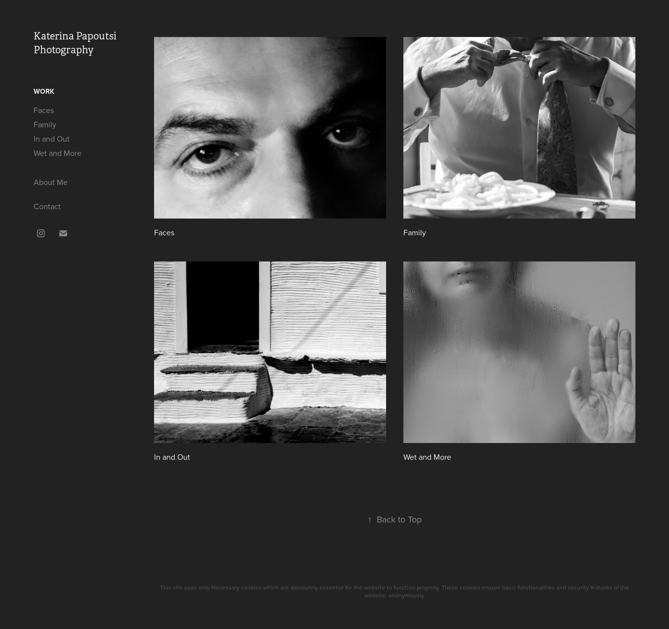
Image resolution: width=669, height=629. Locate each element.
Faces (44, 110)
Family (45, 124)
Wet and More (57, 153)
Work (44, 91)
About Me (51, 182)
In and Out (52, 138)
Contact (47, 206)
